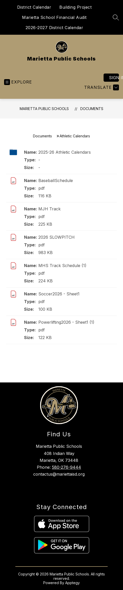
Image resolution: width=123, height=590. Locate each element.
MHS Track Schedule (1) (62, 265)
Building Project (75, 7)
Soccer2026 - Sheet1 (59, 293)
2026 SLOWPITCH (56, 237)
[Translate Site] (101, 87)
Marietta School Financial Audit (54, 17)
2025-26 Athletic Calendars (64, 152)
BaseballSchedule (55, 180)
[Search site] (116, 17)
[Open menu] (18, 82)
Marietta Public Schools (44, 108)
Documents (91, 108)
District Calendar (34, 7)
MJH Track (49, 208)
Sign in (114, 77)
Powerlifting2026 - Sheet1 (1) (66, 322)
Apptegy (72, 583)
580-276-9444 (66, 467)
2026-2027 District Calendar (54, 27)
